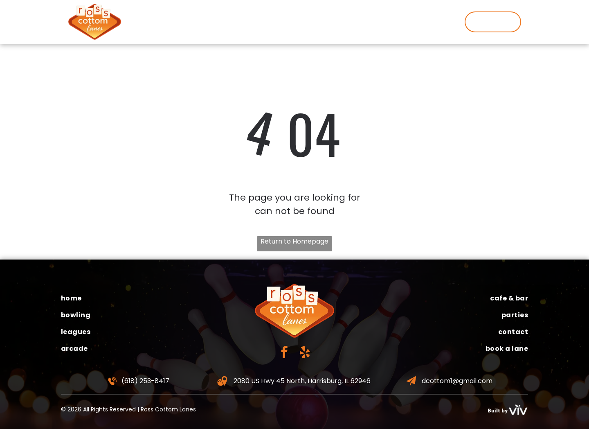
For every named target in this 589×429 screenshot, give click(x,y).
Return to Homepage (294, 241)
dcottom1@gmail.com (457, 381)
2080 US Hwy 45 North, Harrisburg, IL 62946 (302, 381)
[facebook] (284, 353)
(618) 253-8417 (145, 381)
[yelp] (305, 353)
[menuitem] (146, 21)
